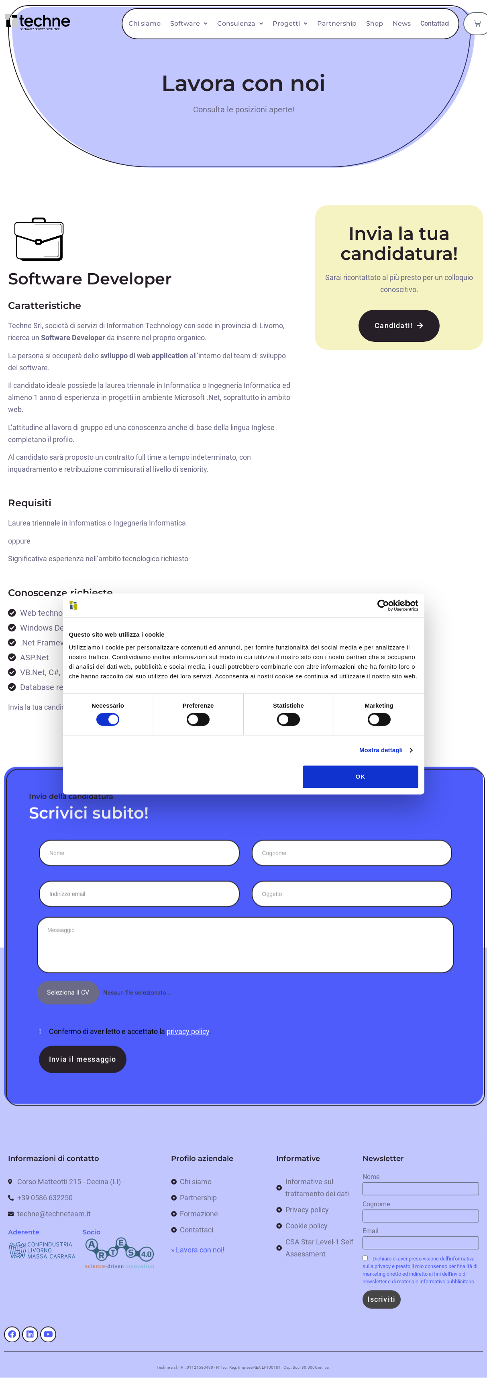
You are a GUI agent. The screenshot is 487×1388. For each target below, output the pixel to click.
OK (361, 776)
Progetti (329, 18)
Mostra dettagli (381, 750)
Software (228, 18)
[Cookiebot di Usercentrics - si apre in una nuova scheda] (383, 605)
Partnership (375, 18)
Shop (413, 18)
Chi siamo (183, 18)
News (441, 18)
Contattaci (425, 38)
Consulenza (279, 18)
